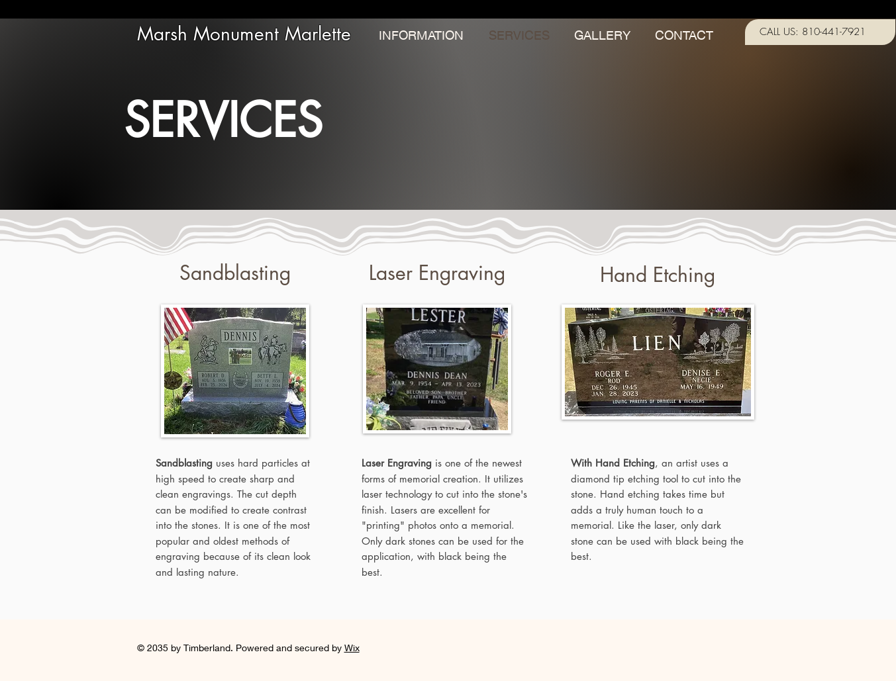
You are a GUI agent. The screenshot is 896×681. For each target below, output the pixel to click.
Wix (352, 647)
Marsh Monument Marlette (244, 34)
